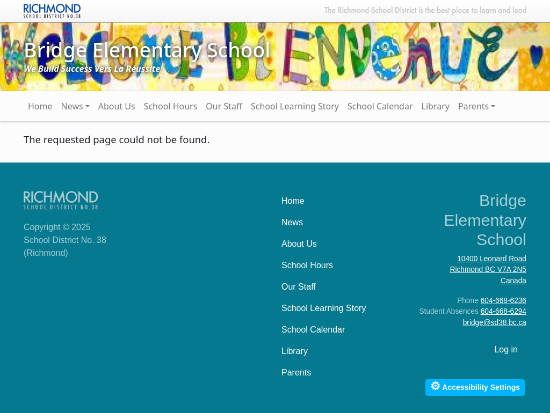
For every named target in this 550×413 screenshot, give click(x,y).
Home (40, 106)
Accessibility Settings (475, 386)
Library (436, 106)
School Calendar (380, 106)
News (72, 106)
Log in (506, 349)
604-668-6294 (503, 311)
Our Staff (224, 106)
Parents (473, 106)
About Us (116, 106)
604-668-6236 (503, 301)
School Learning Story (295, 106)
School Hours (171, 106)
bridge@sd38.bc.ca (494, 323)
